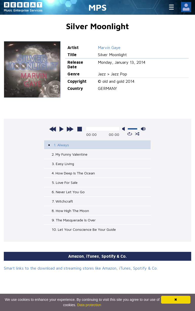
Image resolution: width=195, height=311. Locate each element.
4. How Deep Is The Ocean (73, 173)
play (61, 129)
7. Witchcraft (62, 201)
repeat (130, 134)
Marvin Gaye (109, 47)
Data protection (89, 305)
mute (124, 129)
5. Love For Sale (65, 182)
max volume (143, 129)
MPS (97, 7)
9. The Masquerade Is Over (74, 220)
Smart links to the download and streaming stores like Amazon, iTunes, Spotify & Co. (80, 268)
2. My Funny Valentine (69, 154)
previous (52, 129)
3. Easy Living (63, 163)
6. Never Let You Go (68, 192)
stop (79, 129)
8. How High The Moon (70, 210)
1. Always (61, 145)
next (70, 129)
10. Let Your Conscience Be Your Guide (84, 229)
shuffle (137, 134)
